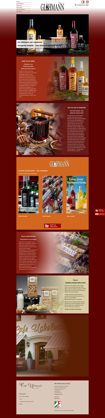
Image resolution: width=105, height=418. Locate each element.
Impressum (56, 396)
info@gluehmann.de (58, 394)
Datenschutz (57, 398)
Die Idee (18, 1)
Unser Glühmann (19, 3)
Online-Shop (19, 5)
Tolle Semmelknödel (20, 9)
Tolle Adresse (19, 11)
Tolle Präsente (19, 7)
